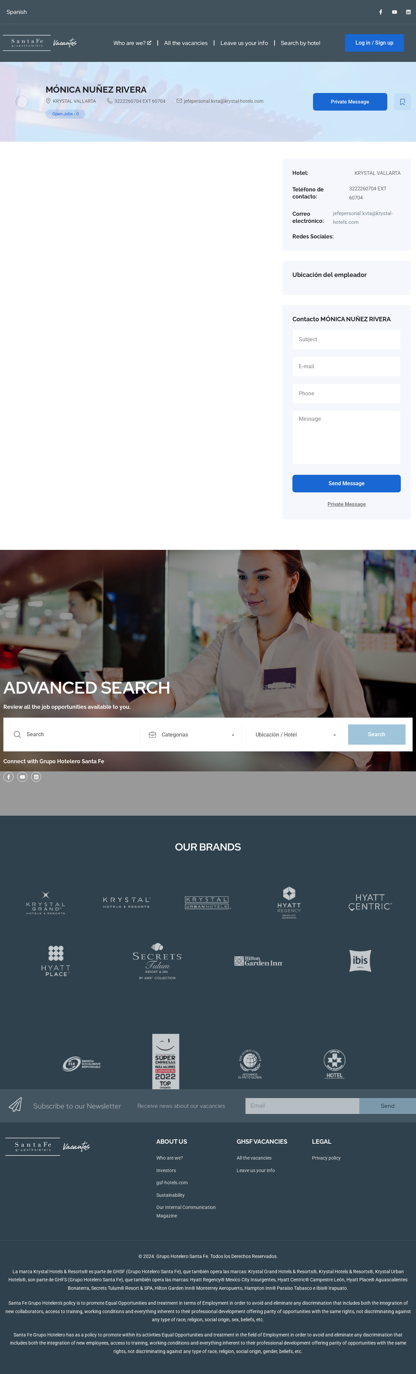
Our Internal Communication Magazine (186, 1211)
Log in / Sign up (374, 43)
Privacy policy (326, 1158)
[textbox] (190, 735)
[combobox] (194, 734)
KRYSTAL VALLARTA (74, 101)
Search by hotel (300, 43)
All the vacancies (186, 43)
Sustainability (170, 1195)
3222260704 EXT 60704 (139, 101)
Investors (166, 1170)
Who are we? (132, 43)
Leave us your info (244, 43)
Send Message (347, 483)
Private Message (350, 102)
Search (376, 734)
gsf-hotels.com (172, 1182)
